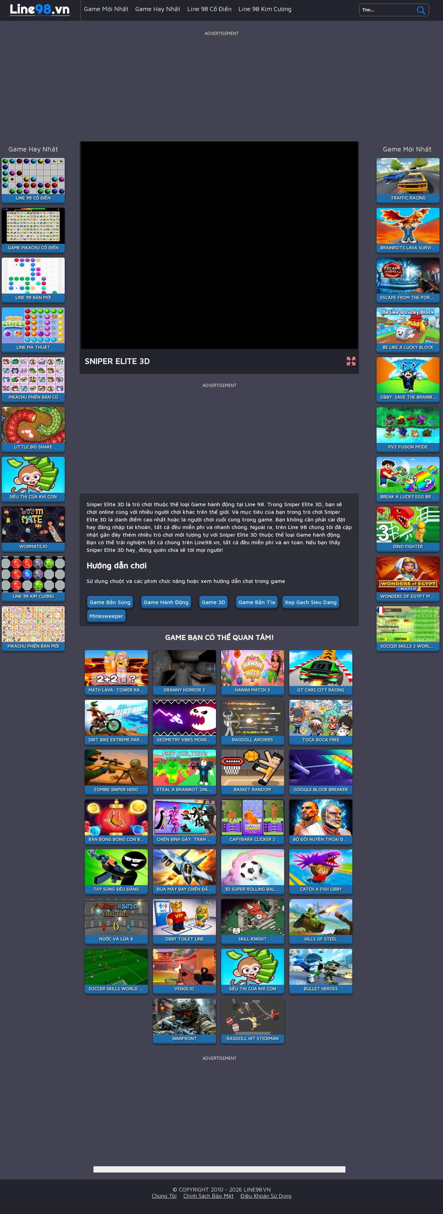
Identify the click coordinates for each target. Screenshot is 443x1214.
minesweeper (106, 616)
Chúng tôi (164, 1196)
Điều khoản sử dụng (266, 1196)
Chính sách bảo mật (208, 1196)
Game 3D (213, 602)
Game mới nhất (106, 8)
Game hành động (166, 602)
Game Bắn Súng (110, 602)
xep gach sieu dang (311, 602)
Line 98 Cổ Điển (209, 8)
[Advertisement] (221, 86)
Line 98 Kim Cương (264, 8)
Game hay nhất (157, 8)
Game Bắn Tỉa (256, 602)
